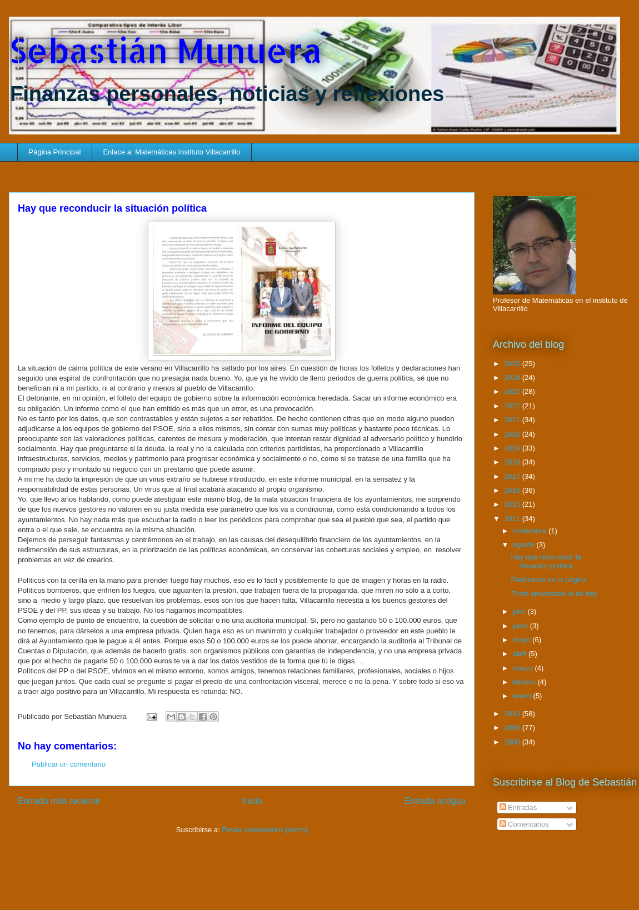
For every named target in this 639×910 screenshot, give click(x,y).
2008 (513, 742)
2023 (513, 391)
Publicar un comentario (69, 764)
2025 (513, 363)
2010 (513, 713)
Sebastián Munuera (165, 50)
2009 (513, 727)
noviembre (530, 531)
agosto (525, 545)
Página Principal (55, 152)
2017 (513, 476)
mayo (522, 640)
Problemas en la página (549, 580)
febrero (525, 682)
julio (520, 611)
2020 (513, 434)
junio (521, 626)
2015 (513, 504)
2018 (513, 462)
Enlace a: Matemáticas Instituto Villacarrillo (171, 152)
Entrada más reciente (59, 801)
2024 (513, 377)
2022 (513, 406)
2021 (513, 420)
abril (520, 653)
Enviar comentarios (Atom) (264, 830)
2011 (513, 518)
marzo (524, 668)
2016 (513, 490)
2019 (513, 448)
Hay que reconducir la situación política (546, 561)
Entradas (518, 807)
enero (523, 696)
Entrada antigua (435, 801)
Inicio (252, 801)
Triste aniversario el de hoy (554, 593)
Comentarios (524, 824)
